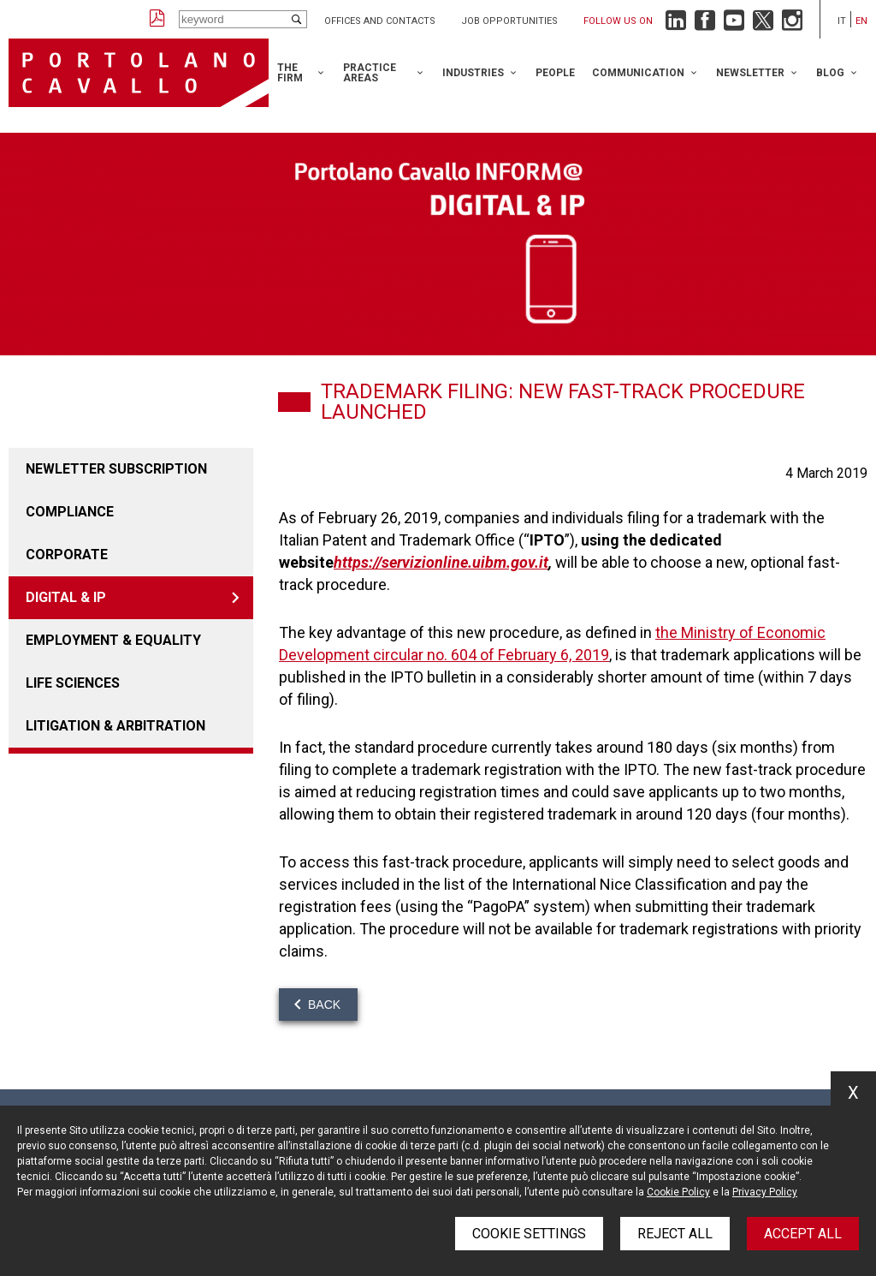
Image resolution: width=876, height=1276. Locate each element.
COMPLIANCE (70, 512)
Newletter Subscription (116, 469)
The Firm (290, 73)
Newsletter (750, 73)
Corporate (67, 554)
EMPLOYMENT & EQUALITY (113, 640)
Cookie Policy (678, 1192)
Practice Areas (369, 73)
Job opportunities (509, 21)
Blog (830, 73)
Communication (638, 73)
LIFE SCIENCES (73, 683)
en (861, 21)
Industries (473, 73)
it (842, 21)
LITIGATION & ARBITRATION (115, 726)
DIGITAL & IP (66, 597)
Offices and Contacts (379, 21)
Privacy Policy (764, 1192)
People (555, 73)
